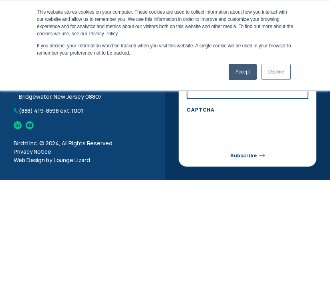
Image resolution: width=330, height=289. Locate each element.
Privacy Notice (32, 151)
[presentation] (247, 132)
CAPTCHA (201, 110)
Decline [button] (276, 72)
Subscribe (247, 156)
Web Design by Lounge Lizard (52, 160)
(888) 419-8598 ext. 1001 (51, 110)
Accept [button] (242, 72)
